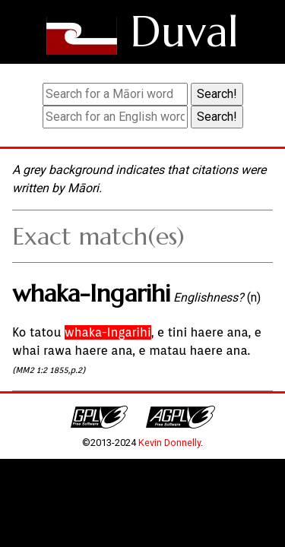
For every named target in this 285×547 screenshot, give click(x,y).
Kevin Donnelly (169, 442)
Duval (184, 31)
